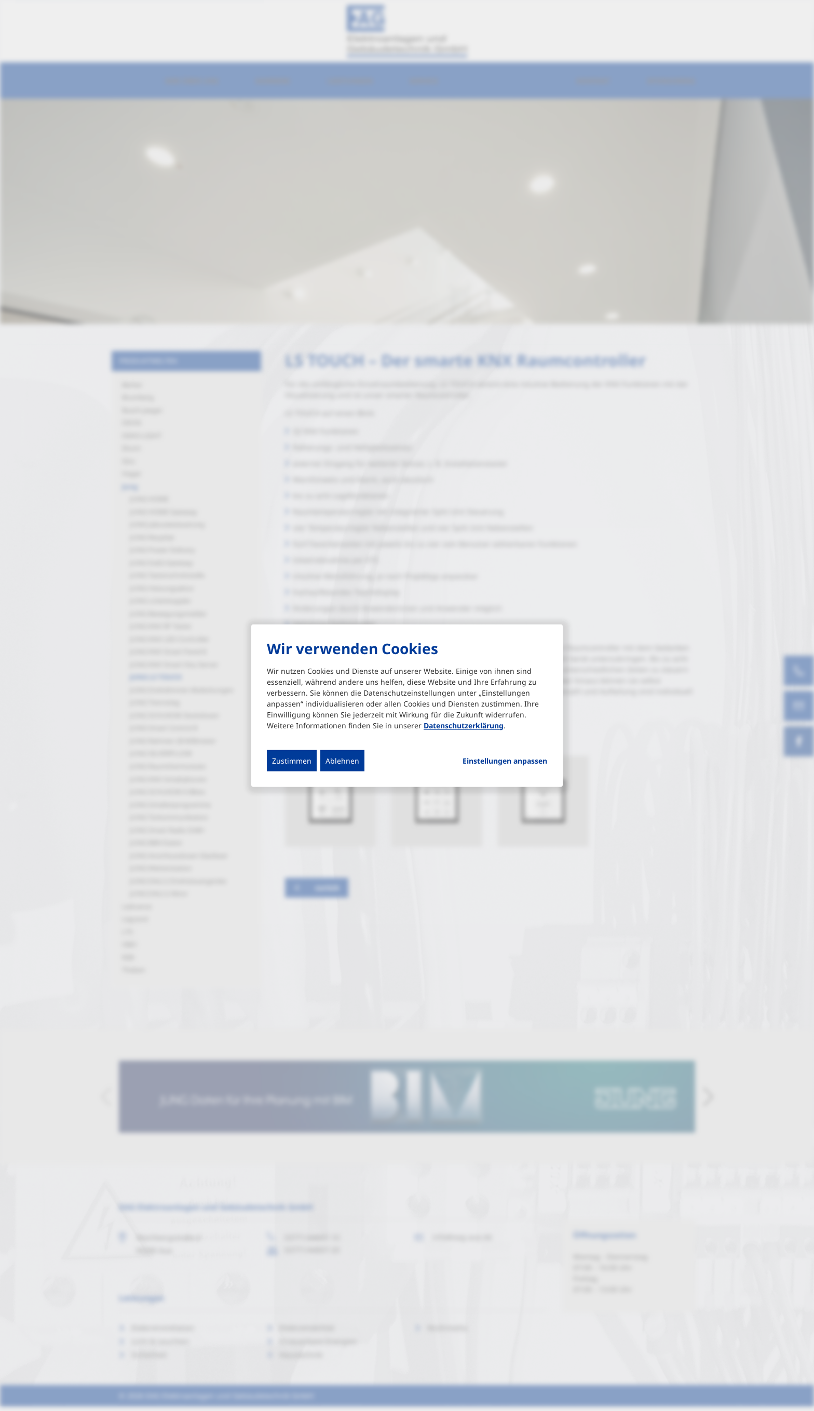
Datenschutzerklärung (464, 725)
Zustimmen (291, 760)
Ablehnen (342, 760)
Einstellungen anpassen (505, 760)
